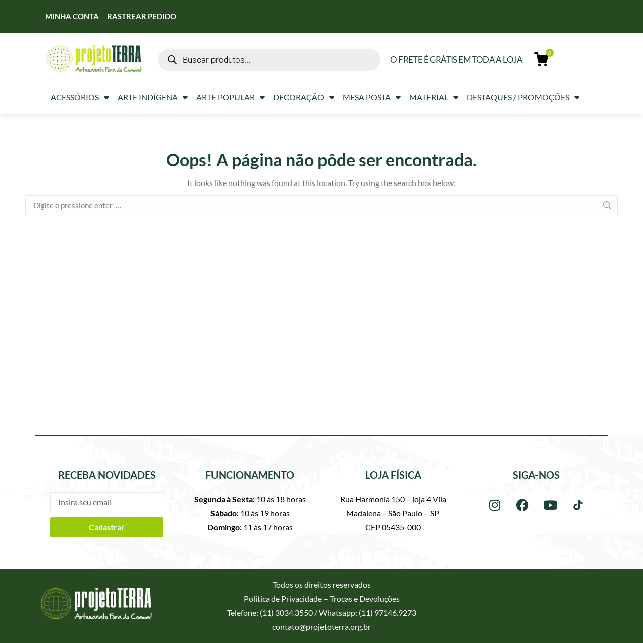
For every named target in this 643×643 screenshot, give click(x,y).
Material (433, 97)
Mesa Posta (372, 97)
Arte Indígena (153, 97)
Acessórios (80, 97)
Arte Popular (230, 97)
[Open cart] (542, 60)
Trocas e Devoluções (365, 598)
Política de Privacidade (283, 598)
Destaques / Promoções (523, 97)
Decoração (303, 97)
